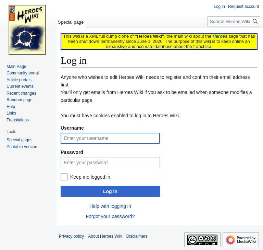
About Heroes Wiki (105, 236)
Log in (110, 191)
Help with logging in (110, 206)
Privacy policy (71, 236)
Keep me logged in (90, 177)
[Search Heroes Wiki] (234, 21)
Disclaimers (137, 236)
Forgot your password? (110, 216)
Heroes (220, 36)
